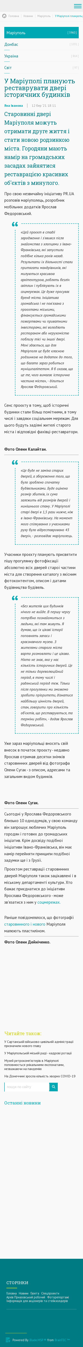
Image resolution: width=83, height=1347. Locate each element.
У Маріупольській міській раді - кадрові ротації (38, 1053)
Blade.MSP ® (38, 1340)
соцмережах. (49, 902)
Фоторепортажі (58, 1297)
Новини (23, 1293)
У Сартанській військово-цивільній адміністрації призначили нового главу (39, 1043)
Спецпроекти (50, 1293)
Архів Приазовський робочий (25, 1297)
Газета (35, 1293)
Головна (11, 1293)
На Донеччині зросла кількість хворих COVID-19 (40, 1076)
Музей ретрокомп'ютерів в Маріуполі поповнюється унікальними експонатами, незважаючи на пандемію (34, 1064)
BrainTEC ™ (62, 1340)
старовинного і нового (24, 924)
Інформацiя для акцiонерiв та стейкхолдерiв (37, 1301)
